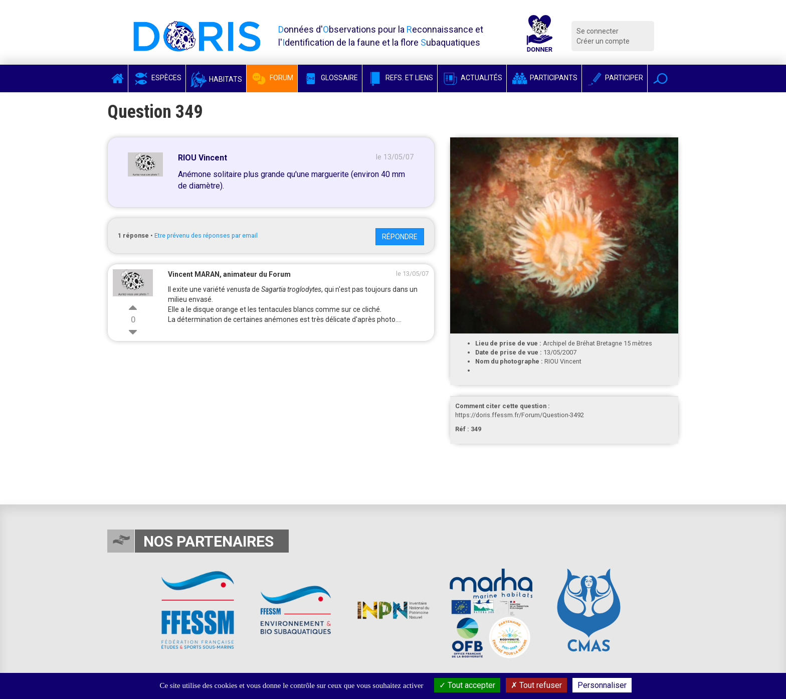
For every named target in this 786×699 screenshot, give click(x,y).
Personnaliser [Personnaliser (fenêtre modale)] (602, 685)
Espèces (156, 78)
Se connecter (597, 31)
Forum (272, 78)
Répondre (400, 237)
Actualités (472, 78)
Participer (614, 78)
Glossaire (330, 78)
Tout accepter (467, 685)
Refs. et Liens (399, 78)
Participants (544, 78)
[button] (660, 78)
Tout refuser (536, 685)
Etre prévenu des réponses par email (206, 235)
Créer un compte (603, 41)
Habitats (216, 79)
